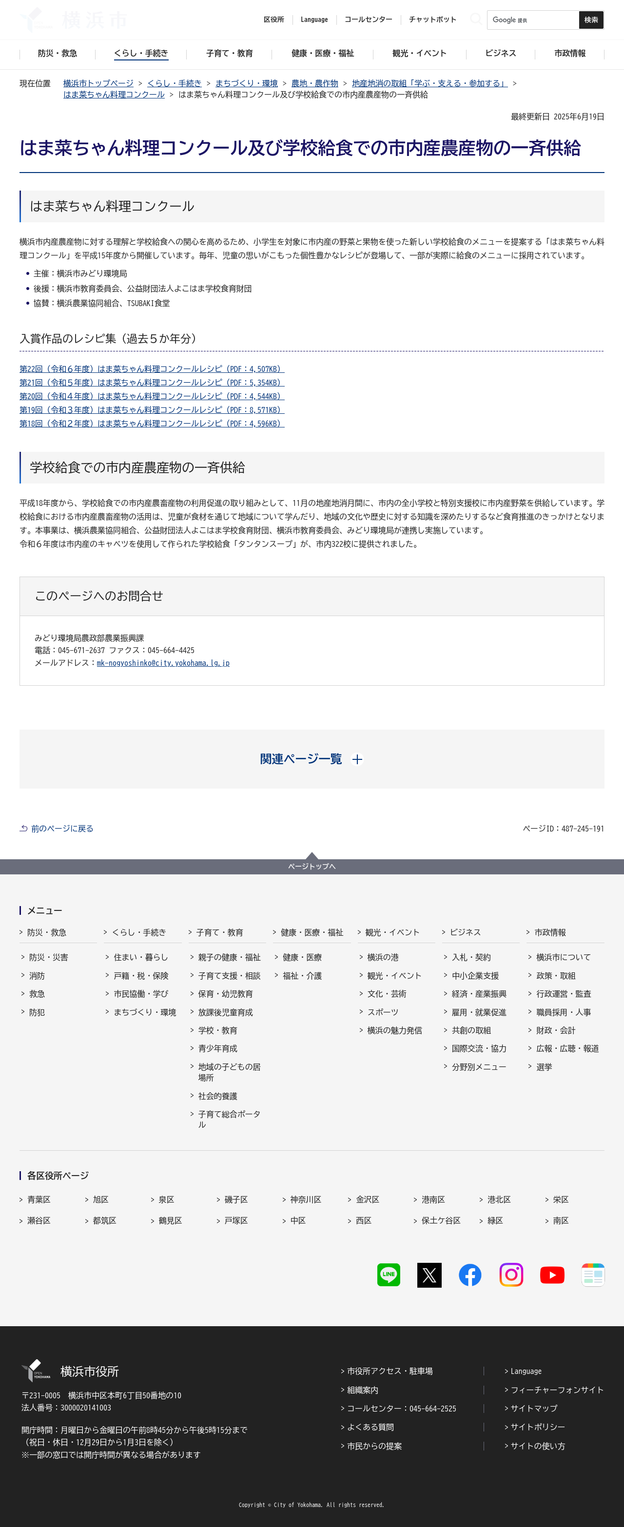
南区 (561, 1220)
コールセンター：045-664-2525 (401, 1408)
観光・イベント (393, 932)
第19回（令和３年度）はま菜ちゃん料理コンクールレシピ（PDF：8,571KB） (152, 410)
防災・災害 (48, 957)
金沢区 (367, 1199)
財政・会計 (555, 1030)
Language (526, 1371)
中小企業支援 (475, 976)
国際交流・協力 (479, 1048)
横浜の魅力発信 (395, 1030)
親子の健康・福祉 (229, 957)
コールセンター (368, 19)
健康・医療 (302, 957)
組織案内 (362, 1390)
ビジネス (465, 932)
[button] (312, 759)
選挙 (544, 1067)
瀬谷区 (39, 1220)
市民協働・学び (141, 994)
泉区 (167, 1199)
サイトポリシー (538, 1427)
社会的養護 (217, 1096)
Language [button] (314, 19)
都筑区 (105, 1220)
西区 (363, 1220)
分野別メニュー (479, 1067)
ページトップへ (312, 866)
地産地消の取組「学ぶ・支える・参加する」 (430, 83)
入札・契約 (471, 957)
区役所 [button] (274, 19)
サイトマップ (534, 1408)
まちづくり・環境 (246, 83)
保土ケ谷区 (441, 1220)
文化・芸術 (387, 994)
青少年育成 (217, 1048)
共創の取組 (471, 1030)
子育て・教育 (219, 932)
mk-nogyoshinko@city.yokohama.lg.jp (163, 663)
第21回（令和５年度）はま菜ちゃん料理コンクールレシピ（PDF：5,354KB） (152, 383)
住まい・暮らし (141, 957)
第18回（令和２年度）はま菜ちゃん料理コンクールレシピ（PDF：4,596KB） (152, 423)
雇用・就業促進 (479, 1012)
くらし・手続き (174, 83)
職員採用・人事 (563, 1012)
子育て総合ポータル (229, 1119)
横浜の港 (383, 957)
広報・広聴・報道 (567, 1048)
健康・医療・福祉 (312, 932)
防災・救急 (46, 932)
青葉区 (39, 1199)
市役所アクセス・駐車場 (390, 1371)
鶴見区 (170, 1220)
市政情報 (550, 932)
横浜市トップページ (98, 83)
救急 (37, 994)
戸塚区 (236, 1220)
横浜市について (563, 957)
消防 (37, 976)
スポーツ (383, 1012)
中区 (298, 1220)
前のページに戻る (62, 828)
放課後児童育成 (225, 1012)
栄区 (561, 1199)
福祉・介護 (302, 976)
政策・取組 (555, 976)
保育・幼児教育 (225, 994)
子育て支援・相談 (229, 976)
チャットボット (433, 19)
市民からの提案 (374, 1446)
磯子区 (236, 1199)
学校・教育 (217, 1030)
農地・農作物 (315, 83)
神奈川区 (306, 1199)
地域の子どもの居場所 (229, 1072)
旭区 (101, 1199)
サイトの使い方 (538, 1446)
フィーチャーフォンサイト (557, 1390)
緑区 (495, 1220)
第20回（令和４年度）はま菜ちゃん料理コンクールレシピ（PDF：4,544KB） (152, 396)
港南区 (433, 1199)
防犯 (37, 1012)
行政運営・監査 (563, 994)
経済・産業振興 (479, 994)
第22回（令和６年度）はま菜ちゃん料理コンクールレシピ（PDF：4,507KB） (152, 369)
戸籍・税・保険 (141, 976)
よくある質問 (370, 1427)
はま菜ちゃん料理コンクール (114, 94)
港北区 (499, 1199)
